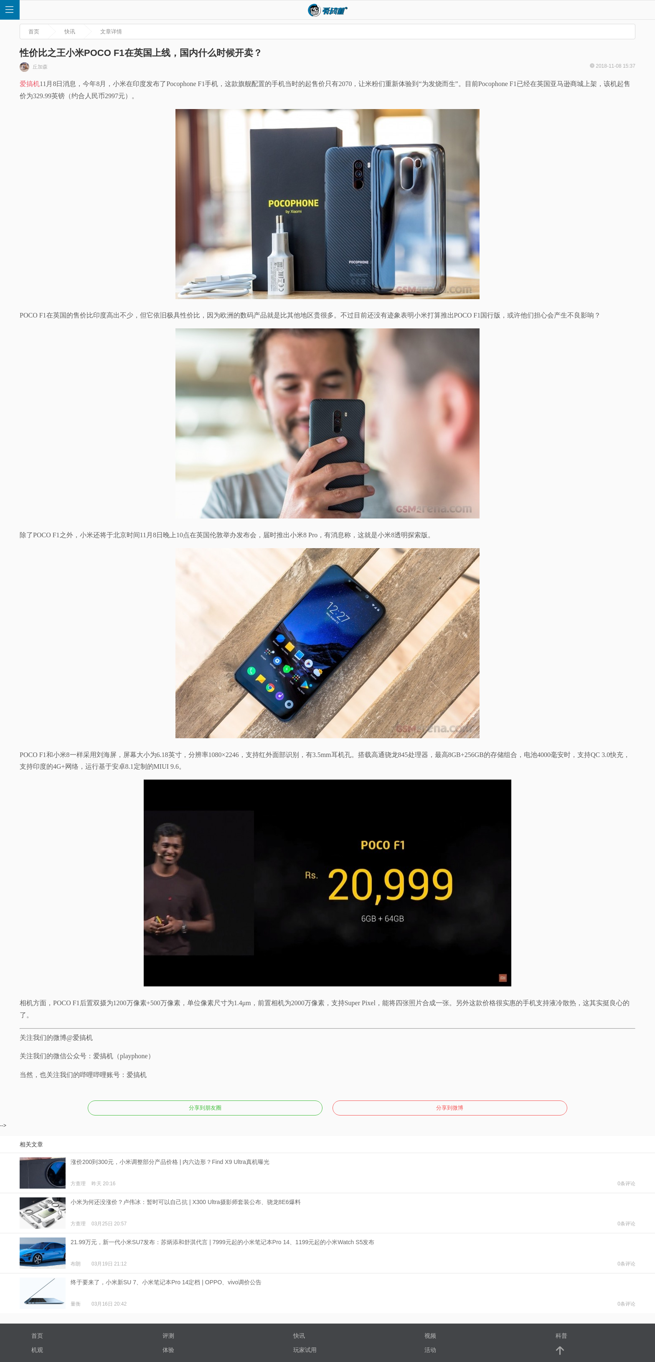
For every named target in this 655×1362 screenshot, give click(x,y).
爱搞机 (30, 83)
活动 (430, 1350)
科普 (561, 1335)
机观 (37, 1350)
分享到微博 (449, 1108)
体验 (168, 1350)
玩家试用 (305, 1350)
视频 (430, 1335)
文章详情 (111, 31)
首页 (33, 31)
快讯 (69, 31)
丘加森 (34, 67)
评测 (168, 1335)
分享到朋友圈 (205, 1108)
